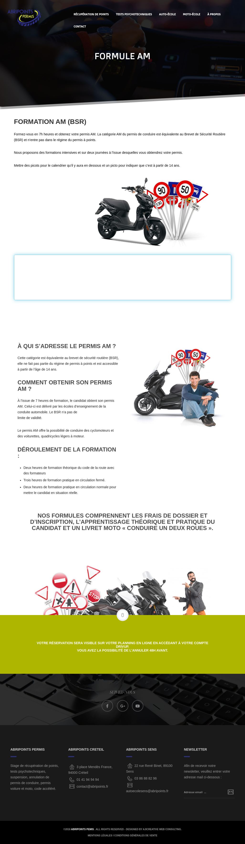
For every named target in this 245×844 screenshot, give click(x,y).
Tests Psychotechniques (134, 14)
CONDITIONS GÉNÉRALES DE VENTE (135, 835)
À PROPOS (213, 14)
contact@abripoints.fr (92, 786)
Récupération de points (91, 14)
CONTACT (80, 26)
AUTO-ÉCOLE (167, 14)
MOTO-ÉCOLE (191, 14)
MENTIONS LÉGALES (100, 835)
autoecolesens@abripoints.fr (147, 791)
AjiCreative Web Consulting (162, 829)
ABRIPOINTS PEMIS (82, 829)
